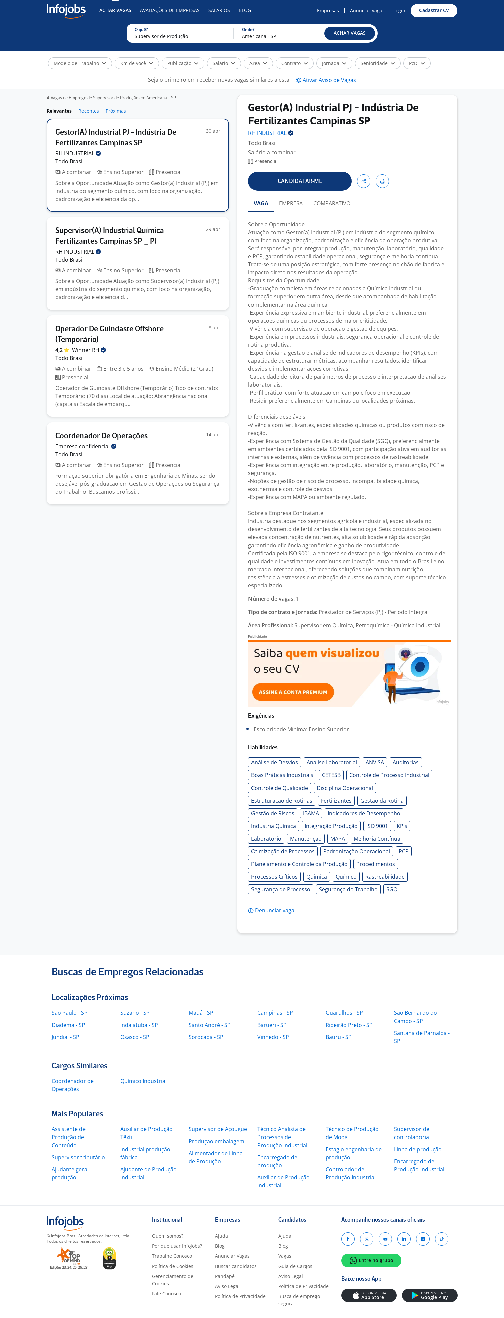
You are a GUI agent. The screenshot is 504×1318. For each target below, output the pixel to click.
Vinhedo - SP (273, 1037)
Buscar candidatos (236, 1266)
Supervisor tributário (78, 1157)
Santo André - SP (210, 1025)
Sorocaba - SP (206, 1037)
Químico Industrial (143, 1081)
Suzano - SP (135, 1012)
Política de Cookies (172, 1266)
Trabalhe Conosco (172, 1256)
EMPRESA (291, 203)
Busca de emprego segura (299, 1300)
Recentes (88, 111)
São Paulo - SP (70, 1012)
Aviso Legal (227, 1286)
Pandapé (225, 1276)
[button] (349, 33)
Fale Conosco (166, 1293)
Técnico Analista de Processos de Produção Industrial (282, 1137)
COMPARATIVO (331, 203)
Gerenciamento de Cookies (172, 1280)
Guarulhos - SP (344, 1012)
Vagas (284, 1256)
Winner (89, 350)
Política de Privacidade (240, 1296)
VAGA (261, 203)
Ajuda (221, 1236)
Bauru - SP (339, 1037)
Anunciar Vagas (232, 1256)
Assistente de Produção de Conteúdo (69, 1137)
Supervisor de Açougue (218, 1129)
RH (78, 153)
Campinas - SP (275, 1012)
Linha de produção (418, 1149)
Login (399, 10)
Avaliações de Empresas (170, 10)
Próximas (116, 111)
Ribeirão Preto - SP (349, 1025)
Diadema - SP (68, 1025)
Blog (245, 10)
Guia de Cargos (295, 1266)
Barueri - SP (272, 1025)
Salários (219, 10)
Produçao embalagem (216, 1141)
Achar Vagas (115, 10)
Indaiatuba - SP (139, 1025)
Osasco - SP (134, 1037)
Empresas (328, 10)
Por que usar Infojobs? (177, 1246)
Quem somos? (167, 1236)
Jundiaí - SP (65, 1037)
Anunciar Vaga (366, 10)
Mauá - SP (201, 1012)
